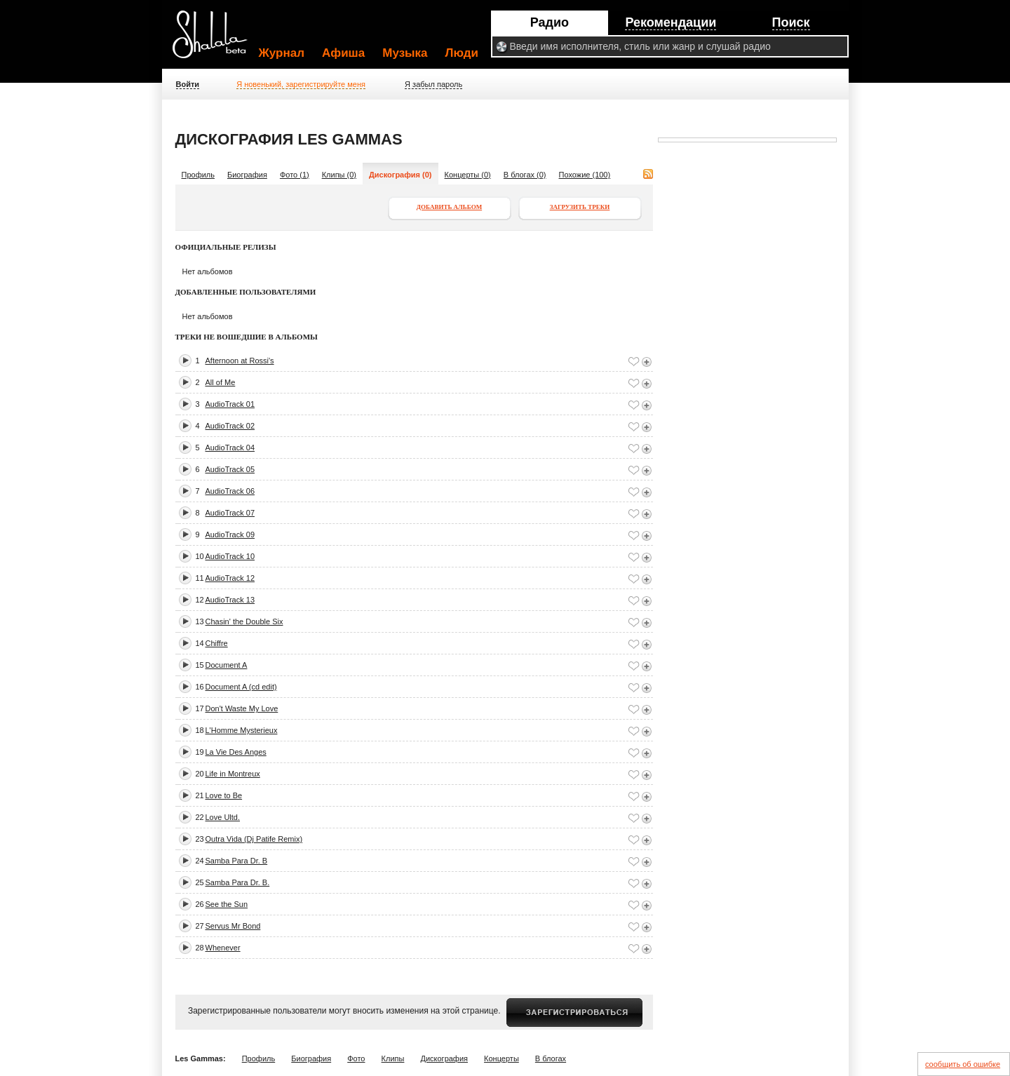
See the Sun (227, 904)
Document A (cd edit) (241, 686)
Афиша (343, 53)
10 (200, 556)
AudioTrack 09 (230, 534)
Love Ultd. (223, 817)
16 (200, 686)
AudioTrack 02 (230, 426)
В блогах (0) (525, 174)
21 (200, 795)
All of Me (221, 382)
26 (200, 904)
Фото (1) (294, 174)
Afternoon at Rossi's (240, 360)
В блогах (550, 1058)
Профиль (198, 174)
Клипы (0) (339, 174)
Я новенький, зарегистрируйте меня (300, 84)
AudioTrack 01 (230, 404)
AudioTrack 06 (230, 491)
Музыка (404, 53)
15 (200, 665)
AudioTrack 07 (230, 513)
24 (200, 860)
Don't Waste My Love (242, 708)
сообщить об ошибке (962, 1064)
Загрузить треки (580, 206)
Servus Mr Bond (233, 926)
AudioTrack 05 (230, 469)
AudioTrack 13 (230, 600)
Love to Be (224, 795)
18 (200, 730)
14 (200, 643)
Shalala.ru (216, 40)
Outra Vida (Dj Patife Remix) (254, 839)
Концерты (501, 1058)
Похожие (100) (585, 174)
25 (200, 882)
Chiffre (217, 643)
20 (200, 773)
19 (200, 752)
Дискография (444, 1058)
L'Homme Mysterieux (242, 730)
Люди (461, 53)
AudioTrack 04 (230, 447)
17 (200, 708)
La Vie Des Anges (236, 752)
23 (200, 839)
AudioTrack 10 (230, 556)
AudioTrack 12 (230, 578)
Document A (227, 665)
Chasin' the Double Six (244, 621)
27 (200, 926)
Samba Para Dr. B (237, 860)
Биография (247, 174)
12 (200, 600)
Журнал (282, 53)
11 (200, 578)
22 (200, 817)
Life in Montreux (233, 773)
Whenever (223, 947)
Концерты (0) (468, 174)
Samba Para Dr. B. (238, 882)
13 (200, 621)
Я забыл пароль (433, 84)
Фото (356, 1058)
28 (200, 947)
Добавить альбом (449, 206)
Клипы (393, 1058)
